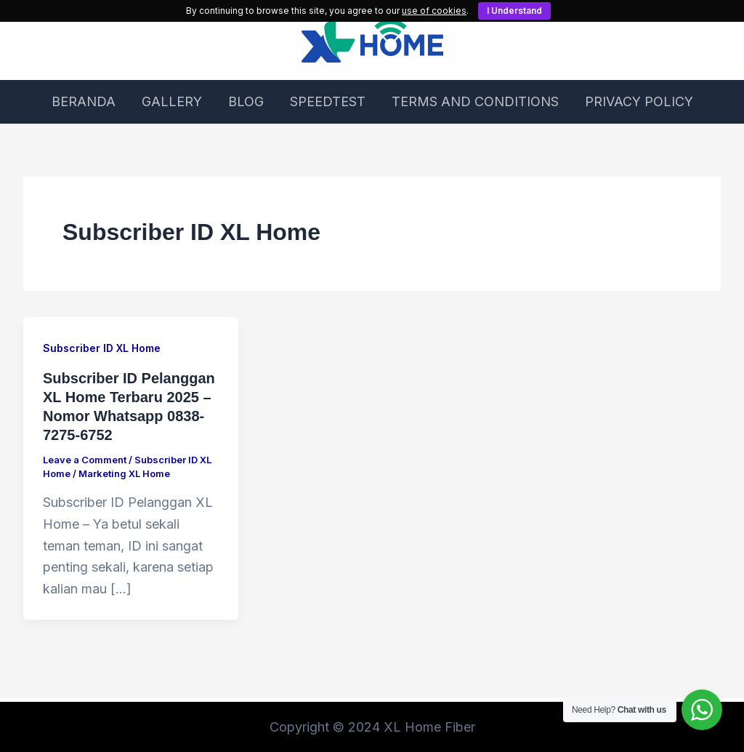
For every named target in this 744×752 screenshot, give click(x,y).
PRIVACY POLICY (639, 101)
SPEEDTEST (327, 101)
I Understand (514, 10)
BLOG (246, 101)
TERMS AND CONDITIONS (475, 101)
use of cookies (434, 10)
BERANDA (84, 101)
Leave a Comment (84, 459)
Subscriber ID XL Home (102, 348)
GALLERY (172, 101)
